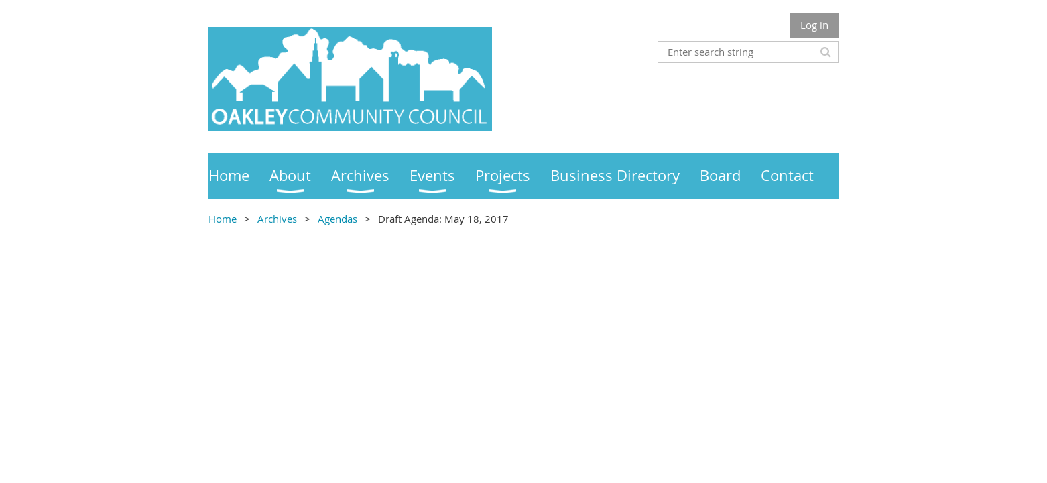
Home (222, 218)
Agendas (337, 218)
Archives (277, 218)
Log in (814, 25)
